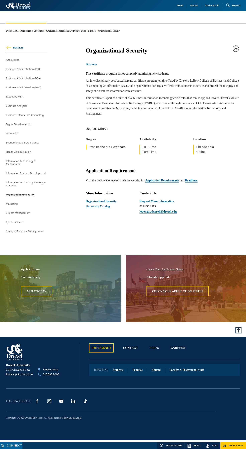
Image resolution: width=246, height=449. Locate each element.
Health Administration (18, 156)
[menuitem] (32, 17)
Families (137, 378)
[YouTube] (61, 410)
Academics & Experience (32, 31)
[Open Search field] (233, 5)
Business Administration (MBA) (23, 88)
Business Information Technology (25, 118)
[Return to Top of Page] (238, 339)
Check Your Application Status (177, 300)
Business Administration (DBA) (23, 79)
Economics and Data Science (22, 146)
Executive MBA (14, 98)
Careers (178, 357)
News (179, 5)
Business (92, 31)
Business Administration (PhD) (23, 69)
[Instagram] (49, 410)
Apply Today (36, 300)
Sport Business (14, 230)
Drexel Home (12, 31)
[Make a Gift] (233, 445)
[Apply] (194, 445)
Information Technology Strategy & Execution (26, 190)
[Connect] (11, 445)
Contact (130, 357)
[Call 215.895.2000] (48, 383)
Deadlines (191, 180)
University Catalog (98, 206)
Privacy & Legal (72, 426)
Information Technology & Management (20, 168)
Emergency (101, 357)
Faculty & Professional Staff (187, 378)
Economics (12, 137)
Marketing (12, 211)
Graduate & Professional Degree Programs (66, 31)
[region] (163, 141)
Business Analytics (16, 108)
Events (194, 5)
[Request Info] (171, 445)
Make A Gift (212, 5)
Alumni (156, 378)
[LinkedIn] (73, 410)
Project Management (18, 220)
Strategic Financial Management (24, 240)
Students (118, 378)
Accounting (12, 60)
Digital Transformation (18, 127)
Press (154, 357)
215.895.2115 (147, 206)
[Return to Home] (18, 5)
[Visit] (212, 445)
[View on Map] (48, 379)
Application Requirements (162, 180)
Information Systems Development (26, 179)
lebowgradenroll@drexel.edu (158, 211)
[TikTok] (85, 410)
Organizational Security (20, 201)
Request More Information (156, 201)
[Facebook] (37, 410)
